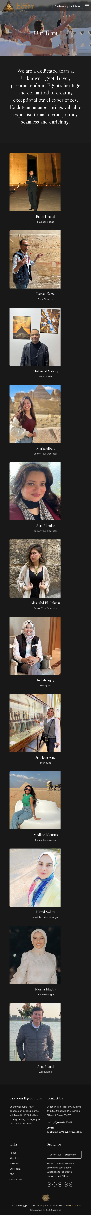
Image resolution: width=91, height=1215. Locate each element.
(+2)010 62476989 (62, 1122)
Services (14, 1163)
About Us (14, 1158)
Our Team (15, 1168)
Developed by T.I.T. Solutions (45, 1210)
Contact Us (16, 1179)
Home (13, 1153)
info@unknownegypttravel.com (64, 1132)
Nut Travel (75, 1205)
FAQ (12, 1174)
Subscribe (72, 1154)
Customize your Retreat (68, 6)
